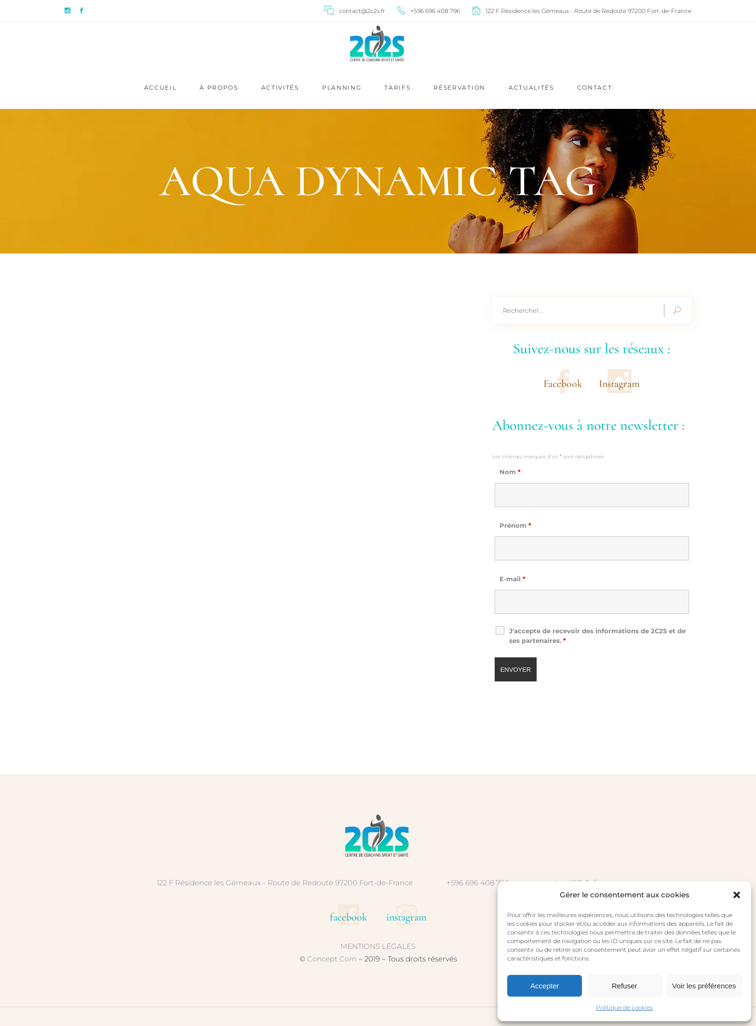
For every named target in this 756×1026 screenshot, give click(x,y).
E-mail (513, 579)
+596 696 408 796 (477, 882)
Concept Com (332, 958)
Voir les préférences (704, 986)
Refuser (624, 986)
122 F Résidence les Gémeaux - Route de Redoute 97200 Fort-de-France (285, 882)
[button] (737, 895)
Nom (510, 472)
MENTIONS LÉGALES (378, 946)
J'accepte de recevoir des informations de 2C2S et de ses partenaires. (597, 635)
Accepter (544, 986)
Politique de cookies (624, 1007)
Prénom (515, 525)
